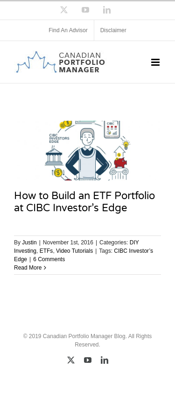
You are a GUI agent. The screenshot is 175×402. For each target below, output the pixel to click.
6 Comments (49, 259)
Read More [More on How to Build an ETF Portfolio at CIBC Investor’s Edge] (28, 267)
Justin (29, 242)
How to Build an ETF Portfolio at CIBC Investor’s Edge (84, 201)
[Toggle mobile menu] (156, 62)
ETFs (46, 251)
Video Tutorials (74, 251)
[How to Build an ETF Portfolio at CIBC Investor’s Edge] (87, 150)
